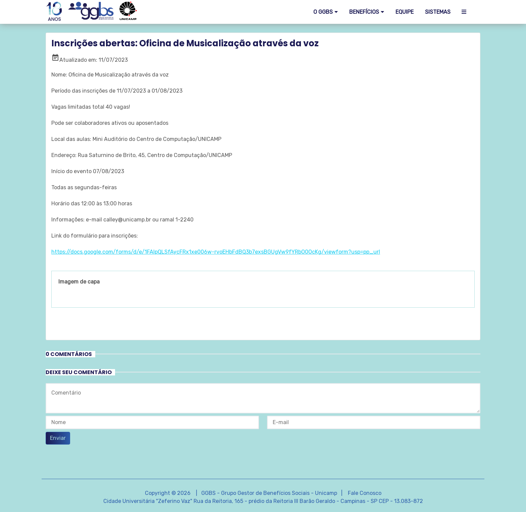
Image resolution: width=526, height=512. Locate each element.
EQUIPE (405, 12)
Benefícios (364, 12)
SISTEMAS (438, 12)
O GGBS (323, 12)
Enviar (58, 438)
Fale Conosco (364, 493)
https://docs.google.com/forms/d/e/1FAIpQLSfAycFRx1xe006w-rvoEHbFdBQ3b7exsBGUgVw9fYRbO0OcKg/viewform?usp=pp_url (215, 252)
